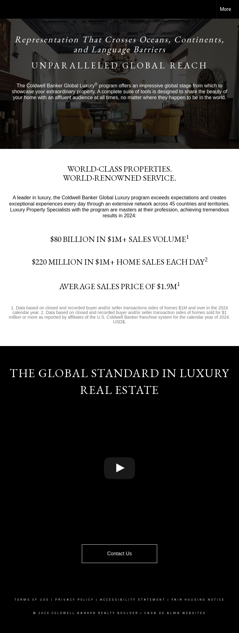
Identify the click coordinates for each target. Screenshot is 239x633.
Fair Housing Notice (198, 599)
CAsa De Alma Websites (175, 613)
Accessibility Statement (133, 599)
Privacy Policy (74, 599)
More (225, 9)
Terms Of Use (32, 599)
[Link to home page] (8, 9)
